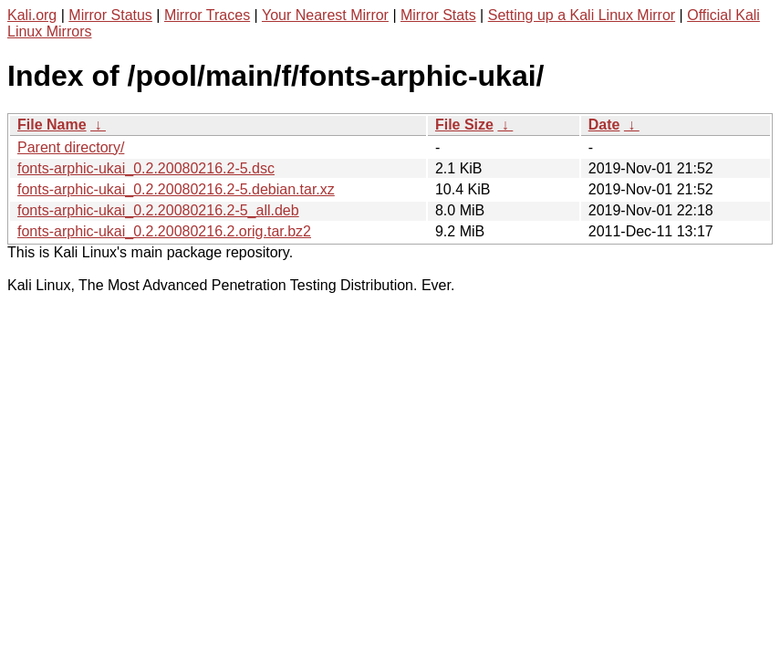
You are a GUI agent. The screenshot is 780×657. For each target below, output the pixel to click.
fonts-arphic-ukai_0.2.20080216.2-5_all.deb (158, 210)
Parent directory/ (70, 147)
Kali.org (32, 15)
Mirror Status (110, 15)
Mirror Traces (207, 15)
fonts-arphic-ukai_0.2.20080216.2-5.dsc (146, 168)
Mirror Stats (438, 15)
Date (604, 124)
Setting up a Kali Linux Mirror (581, 15)
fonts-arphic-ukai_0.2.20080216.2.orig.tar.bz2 (164, 231)
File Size (464, 124)
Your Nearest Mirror (325, 15)
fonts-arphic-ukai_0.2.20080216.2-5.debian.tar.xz (176, 189)
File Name (52, 124)
